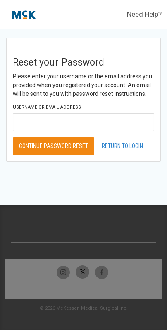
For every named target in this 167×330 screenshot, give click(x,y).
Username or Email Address (47, 107)
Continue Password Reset (53, 146)
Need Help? (144, 14)
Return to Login (122, 146)
